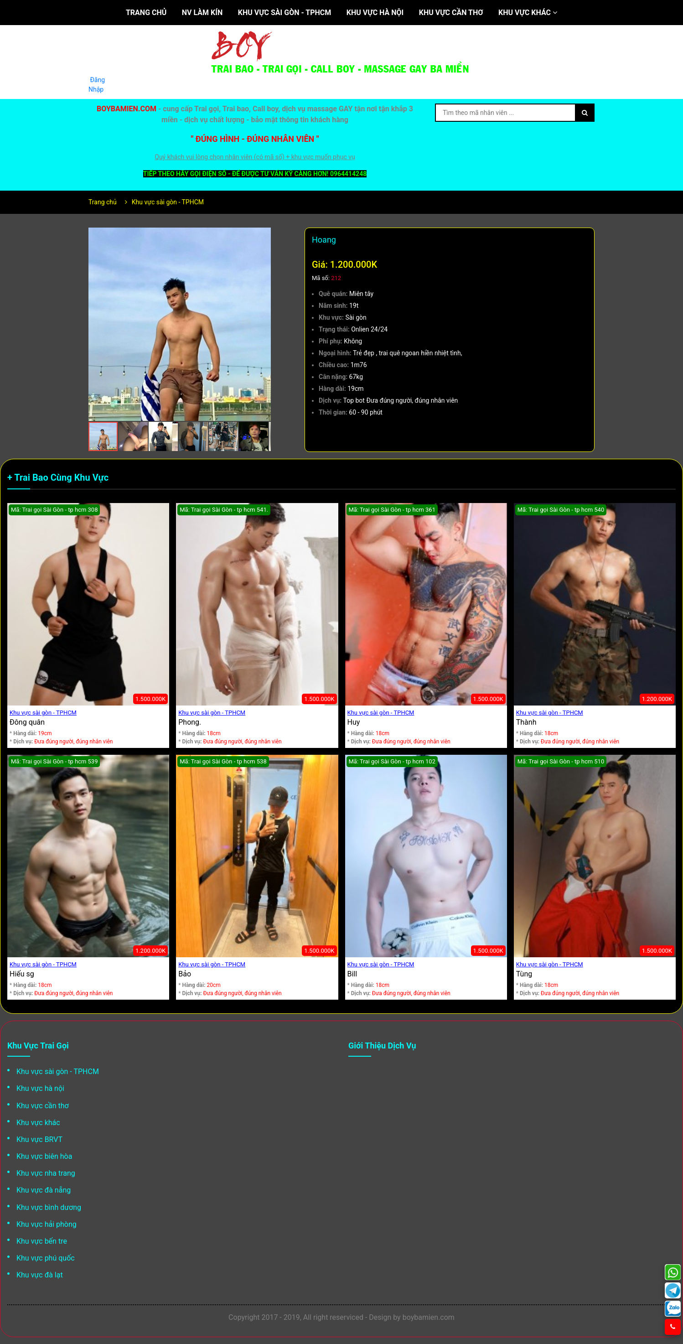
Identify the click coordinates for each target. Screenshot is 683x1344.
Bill (352, 974)
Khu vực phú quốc (45, 1258)
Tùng (524, 974)
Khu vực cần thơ (451, 12)
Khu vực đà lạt (39, 1275)
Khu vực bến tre (41, 1241)
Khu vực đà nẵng (43, 1190)
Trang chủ (146, 12)
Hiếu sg (22, 974)
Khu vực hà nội (375, 12)
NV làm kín (202, 12)
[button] (262, 235)
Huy (353, 722)
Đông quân (27, 722)
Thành (526, 722)
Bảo (184, 974)
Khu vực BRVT (39, 1139)
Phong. (189, 722)
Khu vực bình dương (48, 1207)
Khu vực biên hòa (44, 1156)
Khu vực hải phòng (46, 1224)
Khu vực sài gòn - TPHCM (284, 12)
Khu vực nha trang (45, 1173)
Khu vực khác (527, 12)
